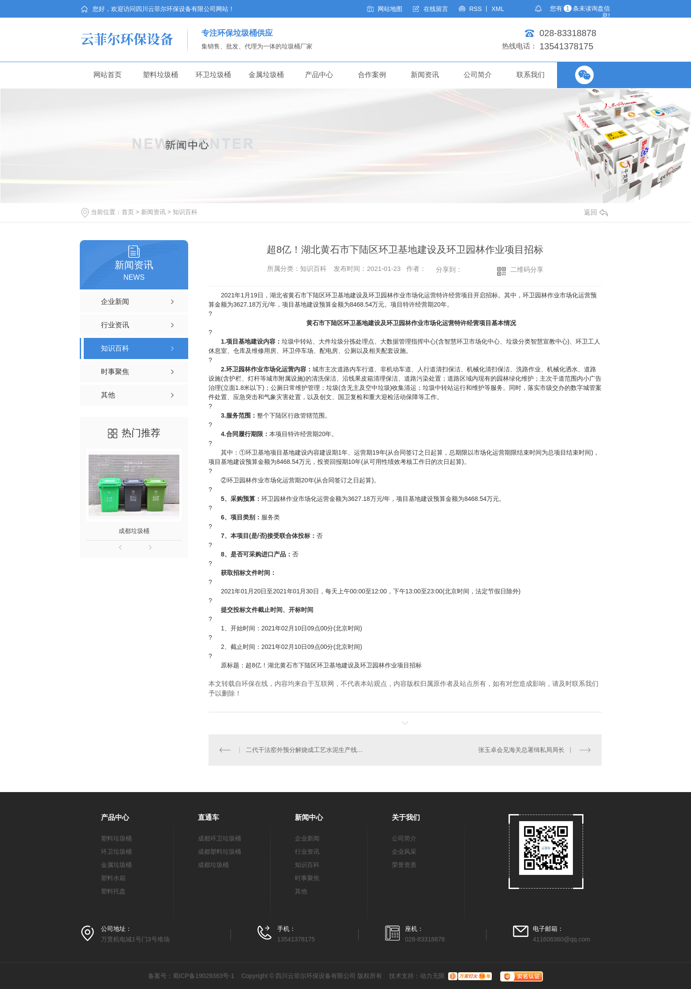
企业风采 (404, 851)
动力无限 (432, 975)
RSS (475, 8)
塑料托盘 (113, 891)
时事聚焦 (307, 878)
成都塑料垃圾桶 (219, 851)
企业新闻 (307, 838)
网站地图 (390, 8)
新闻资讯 (425, 74)
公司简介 (478, 74)
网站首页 (107, 74)
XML (497, 8)
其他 (301, 891)
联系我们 (530, 74)
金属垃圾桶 (266, 74)
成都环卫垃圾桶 (219, 838)
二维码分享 (526, 269)
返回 (596, 212)
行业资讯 (307, 851)
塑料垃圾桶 (160, 74)
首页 (128, 211)
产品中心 (319, 74)
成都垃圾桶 (134, 530)
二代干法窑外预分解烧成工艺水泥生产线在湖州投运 (307, 749)
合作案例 (372, 74)
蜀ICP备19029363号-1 (203, 975)
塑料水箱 (113, 878)
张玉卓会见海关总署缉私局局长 (521, 749)
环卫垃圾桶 (213, 74)
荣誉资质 (404, 864)
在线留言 (436, 8)
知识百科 (185, 211)
